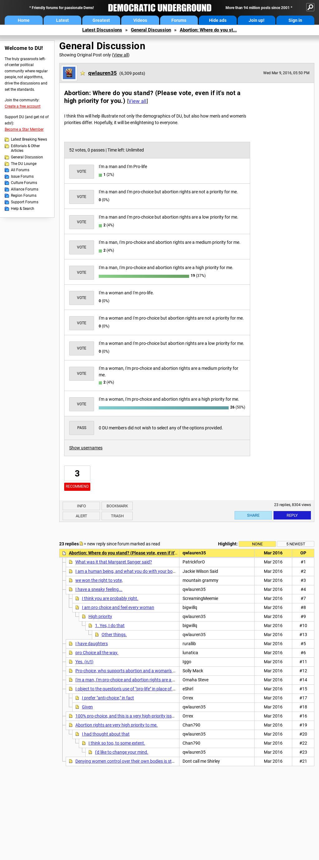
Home (24, 20)
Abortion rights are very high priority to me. (116, 724)
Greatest (101, 20)
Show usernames (85, 447)
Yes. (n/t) (84, 661)
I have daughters (91, 643)
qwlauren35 (102, 73)
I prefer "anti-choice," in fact (108, 697)
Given (87, 706)
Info (81, 506)
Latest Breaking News (29, 139)
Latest (62, 20)
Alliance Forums (24, 189)
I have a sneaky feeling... (98, 589)
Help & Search (22, 208)
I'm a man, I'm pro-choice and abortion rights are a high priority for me (142, 679)
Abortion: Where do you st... (208, 30)
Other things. (114, 634)
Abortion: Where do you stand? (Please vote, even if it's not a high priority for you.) (149, 552)
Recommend (77, 486)
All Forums (20, 170)
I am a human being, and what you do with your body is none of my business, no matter (159, 571)
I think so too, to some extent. (116, 743)
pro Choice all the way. (96, 652)
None (257, 544)
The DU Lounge (23, 164)
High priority (100, 616)
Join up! (256, 20)
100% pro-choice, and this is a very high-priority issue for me (132, 715)
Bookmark (117, 506)
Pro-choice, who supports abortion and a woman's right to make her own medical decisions (162, 670)
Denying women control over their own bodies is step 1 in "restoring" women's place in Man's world (168, 761)
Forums (178, 20)
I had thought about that (106, 734)
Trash (117, 516)
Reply (292, 515)
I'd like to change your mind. (121, 752)
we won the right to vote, (99, 580)
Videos (140, 20)
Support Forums (24, 202)
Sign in (295, 20)
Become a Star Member (24, 129)
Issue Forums (22, 176)
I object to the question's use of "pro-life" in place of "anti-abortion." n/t (141, 688)
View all (120, 54)
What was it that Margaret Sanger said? (113, 561)
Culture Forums (24, 183)
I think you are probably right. (110, 598)
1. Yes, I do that (110, 625)
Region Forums (23, 195)
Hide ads (217, 20)
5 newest (295, 544)
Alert (81, 516)
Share (253, 515)
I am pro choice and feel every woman (118, 607)
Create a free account (22, 106)
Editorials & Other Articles (25, 148)
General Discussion (151, 30)
